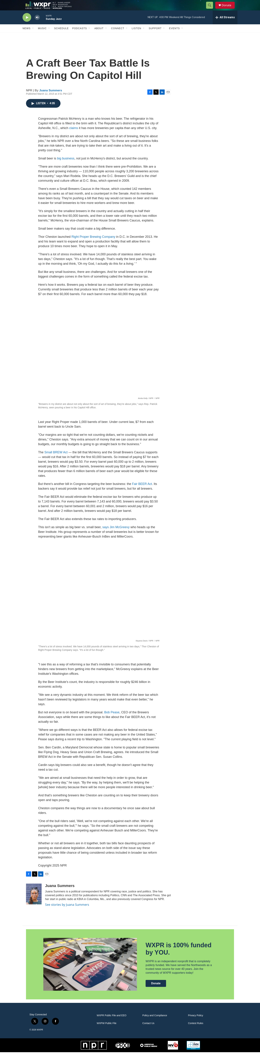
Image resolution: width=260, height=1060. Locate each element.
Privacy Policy (195, 1023)
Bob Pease (111, 720)
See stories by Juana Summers (67, 912)
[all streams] (225, 25)
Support (155, 36)
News (27, 36)
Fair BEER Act (142, 491)
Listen (136, 36)
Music (42, 36)
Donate (228, 9)
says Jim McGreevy (116, 535)
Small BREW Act (56, 460)
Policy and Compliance (154, 1023)
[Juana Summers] (34, 901)
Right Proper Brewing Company (93, 244)
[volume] (37, 25)
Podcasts (79, 36)
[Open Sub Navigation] (33, 36)
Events (174, 36)
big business (65, 166)
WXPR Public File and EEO (111, 1023)
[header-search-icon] (211, 9)
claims (73, 136)
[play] (27, 25)
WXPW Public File (106, 1031)
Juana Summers (50, 98)
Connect (117, 36)
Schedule (61, 36)
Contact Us (148, 1031)
